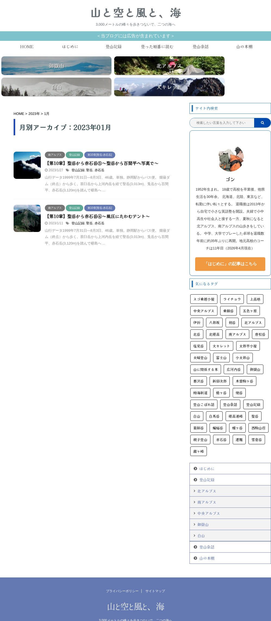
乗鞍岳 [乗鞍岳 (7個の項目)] (228, 298)
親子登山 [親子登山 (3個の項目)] (200, 427)
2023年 (34, 101)
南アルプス (206, 489)
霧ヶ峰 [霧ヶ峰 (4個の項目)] (198, 438)
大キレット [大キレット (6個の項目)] (221, 333)
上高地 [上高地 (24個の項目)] (255, 286)
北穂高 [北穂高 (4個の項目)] (214, 321)
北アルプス (206, 478)
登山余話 (200, 46)
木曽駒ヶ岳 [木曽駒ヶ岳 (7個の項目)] (244, 368)
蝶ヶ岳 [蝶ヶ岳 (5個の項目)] (237, 415)
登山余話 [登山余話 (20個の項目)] (230, 391)
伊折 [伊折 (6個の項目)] (196, 310)
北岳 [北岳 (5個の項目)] (196, 321)
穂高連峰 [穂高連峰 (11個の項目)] (236, 403)
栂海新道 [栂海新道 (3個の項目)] (200, 380)
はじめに (70, 46)
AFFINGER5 (164, 614)
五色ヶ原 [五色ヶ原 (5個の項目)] (250, 298)
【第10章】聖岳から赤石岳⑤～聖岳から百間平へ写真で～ (101, 150)
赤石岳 (99, 158)
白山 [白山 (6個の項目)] (196, 403)
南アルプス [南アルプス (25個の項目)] (237, 321)
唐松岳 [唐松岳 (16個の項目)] (260, 321)
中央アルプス (208, 500)
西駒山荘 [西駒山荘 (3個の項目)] (258, 415)
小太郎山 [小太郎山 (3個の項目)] (243, 345)
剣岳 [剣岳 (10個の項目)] (232, 310)
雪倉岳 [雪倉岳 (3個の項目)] (256, 427)
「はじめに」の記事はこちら (230, 251)
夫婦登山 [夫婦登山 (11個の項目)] (200, 345)
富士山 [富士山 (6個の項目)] (221, 345)
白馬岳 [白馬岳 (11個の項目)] (214, 403)
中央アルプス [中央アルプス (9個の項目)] (203, 298)
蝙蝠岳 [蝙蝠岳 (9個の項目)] (218, 415)
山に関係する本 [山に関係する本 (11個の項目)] (205, 356)
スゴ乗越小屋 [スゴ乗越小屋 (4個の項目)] (203, 286)
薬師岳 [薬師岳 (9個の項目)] (198, 415)
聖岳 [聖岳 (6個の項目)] (254, 403)
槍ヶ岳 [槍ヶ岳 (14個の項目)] (221, 380)
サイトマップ (155, 578)
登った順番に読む (157, 46)
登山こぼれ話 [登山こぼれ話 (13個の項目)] (203, 391)
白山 (201, 523)
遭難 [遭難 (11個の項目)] (239, 427)
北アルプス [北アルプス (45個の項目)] (253, 310)
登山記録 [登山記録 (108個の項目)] (253, 391)
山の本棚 (244, 46)
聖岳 (89, 158)
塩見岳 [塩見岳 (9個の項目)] (198, 333)
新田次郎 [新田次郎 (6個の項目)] (220, 368)
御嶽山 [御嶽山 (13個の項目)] (255, 356)
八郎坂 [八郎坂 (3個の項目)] (214, 310)
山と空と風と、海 (135, 12)
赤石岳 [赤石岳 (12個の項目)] (221, 427)
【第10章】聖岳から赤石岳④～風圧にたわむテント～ (97, 203)
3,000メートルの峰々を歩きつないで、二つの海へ (135, 608)
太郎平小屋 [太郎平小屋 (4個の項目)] (248, 333)
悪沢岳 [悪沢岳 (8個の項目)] (198, 368)
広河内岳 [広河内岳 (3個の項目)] (234, 356)
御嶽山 (203, 512)
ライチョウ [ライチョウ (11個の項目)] (232, 286)
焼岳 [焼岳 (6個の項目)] (239, 380)
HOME (26, 46)
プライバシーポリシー (122, 578)
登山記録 (113, 46)
